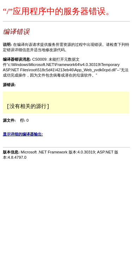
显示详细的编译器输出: (23, 134)
